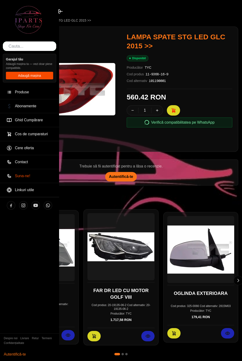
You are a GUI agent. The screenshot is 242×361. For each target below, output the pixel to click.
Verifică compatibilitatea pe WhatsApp (179, 122)
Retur (35, 338)
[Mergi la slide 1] (117, 354)
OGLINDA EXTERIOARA (201, 293)
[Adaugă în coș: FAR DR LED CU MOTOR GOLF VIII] (94, 336)
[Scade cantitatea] (132, 110)
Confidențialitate (14, 343)
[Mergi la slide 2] (122, 354)
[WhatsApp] (43, 205)
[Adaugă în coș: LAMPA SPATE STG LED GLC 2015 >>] (173, 110)
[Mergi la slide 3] (126, 354)
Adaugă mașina (29, 75)
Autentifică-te (15, 354)
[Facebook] (7, 205)
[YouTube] (31, 205)
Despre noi (10, 338)
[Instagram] (19, 205)
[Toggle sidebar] (60, 11)
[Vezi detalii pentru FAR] (68, 335)
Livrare (24, 338)
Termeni (47, 338)
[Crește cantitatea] (157, 110)
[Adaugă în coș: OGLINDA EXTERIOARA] (174, 333)
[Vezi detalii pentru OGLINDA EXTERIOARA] (227, 333)
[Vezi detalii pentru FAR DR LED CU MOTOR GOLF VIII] (148, 336)
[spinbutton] (144, 110)
